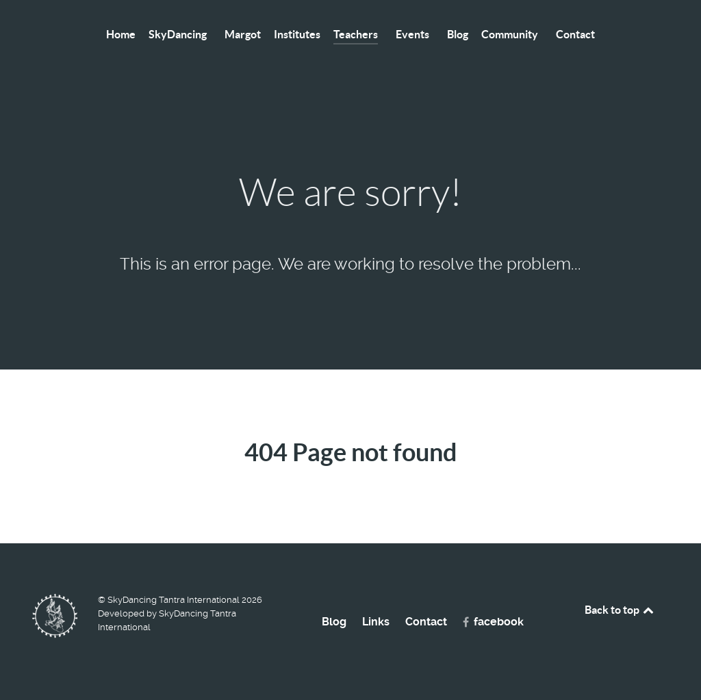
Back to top (620, 610)
